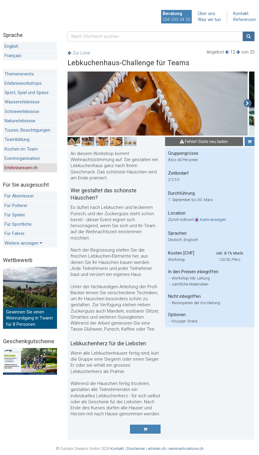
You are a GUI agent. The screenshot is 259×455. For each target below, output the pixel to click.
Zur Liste (79, 53)
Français (13, 55)
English (11, 46)
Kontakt (240, 13)
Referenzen (244, 19)
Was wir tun (209, 19)
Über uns (206, 13)
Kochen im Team (21, 149)
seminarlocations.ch (185, 448)
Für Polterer (16, 205)
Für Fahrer (15, 233)
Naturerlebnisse (20, 121)
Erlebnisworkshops (23, 83)
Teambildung (17, 139)
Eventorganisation (22, 158)
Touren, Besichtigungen (27, 130)
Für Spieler (15, 215)
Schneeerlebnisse (22, 111)
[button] (247, 103)
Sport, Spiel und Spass (27, 92)
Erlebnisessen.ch (21, 167)
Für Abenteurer (19, 196)
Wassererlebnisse (22, 102)
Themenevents (19, 74)
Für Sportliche (18, 224)
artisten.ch (157, 448)
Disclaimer (136, 448)
